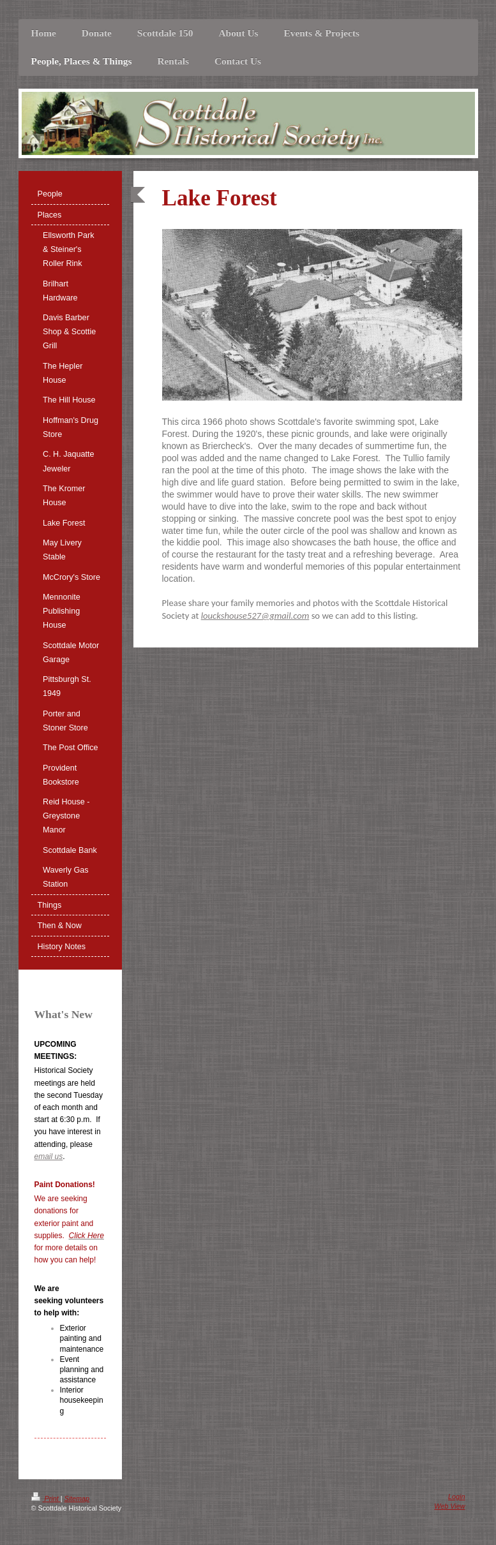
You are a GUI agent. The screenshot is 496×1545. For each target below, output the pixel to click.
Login (456, 1496)
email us (48, 1156)
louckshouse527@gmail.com (255, 615)
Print (46, 1498)
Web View (449, 1506)
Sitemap (77, 1498)
